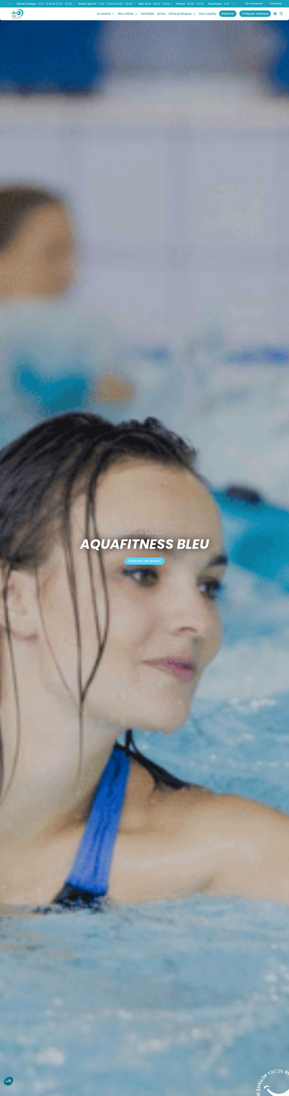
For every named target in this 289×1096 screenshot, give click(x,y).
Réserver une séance (144, 561)
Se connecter (254, 3)
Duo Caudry (207, 13)
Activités (147, 13)
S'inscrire (276, 3)
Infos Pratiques (180, 13)
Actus (161, 13)
